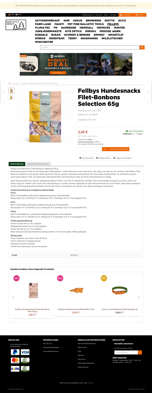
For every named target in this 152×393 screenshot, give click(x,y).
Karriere (98, 15)
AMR (66, 20)
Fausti (59, 24)
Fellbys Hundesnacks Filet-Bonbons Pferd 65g (32, 310)
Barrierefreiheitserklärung (87, 343)
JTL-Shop (141, 389)
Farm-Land (43, 24)
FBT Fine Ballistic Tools (86, 24)
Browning (93, 20)
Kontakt (113, 15)
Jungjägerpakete (48, 31)
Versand (95, 136)
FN (55, 27)
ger (11, 14)
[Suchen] (90, 47)
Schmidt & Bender (77, 34)
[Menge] (90, 149)
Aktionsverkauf (47, 20)
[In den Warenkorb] (118, 149)
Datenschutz (82, 347)
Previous (13, 297)
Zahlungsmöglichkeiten (51, 347)
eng (19, 14)
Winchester (44, 41)
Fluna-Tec (42, 27)
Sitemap (81, 355)
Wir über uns (47, 343)
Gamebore (68, 27)
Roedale (41, 34)
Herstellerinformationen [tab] (38, 164)
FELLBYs (113, 24)
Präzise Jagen (110, 31)
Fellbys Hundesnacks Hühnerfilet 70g (76, 309)
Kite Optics (73, 31)
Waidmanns (89, 38)
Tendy (72, 38)
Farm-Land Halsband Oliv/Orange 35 (120, 309)
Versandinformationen (51, 351)
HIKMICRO (103, 27)
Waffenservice (88, 15)
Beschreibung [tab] (16, 164)
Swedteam (56, 38)
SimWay (99, 34)
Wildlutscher (112, 38)
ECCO (122, 20)
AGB (79, 351)
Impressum (81, 359)
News (106, 15)
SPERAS (40, 38)
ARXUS (77, 20)
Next (139, 297)
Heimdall (86, 27)
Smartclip (115, 34)
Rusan (56, 34)
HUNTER (119, 27)
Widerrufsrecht (83, 367)
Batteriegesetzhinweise (86, 363)
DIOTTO (110, 20)
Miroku (90, 31)
